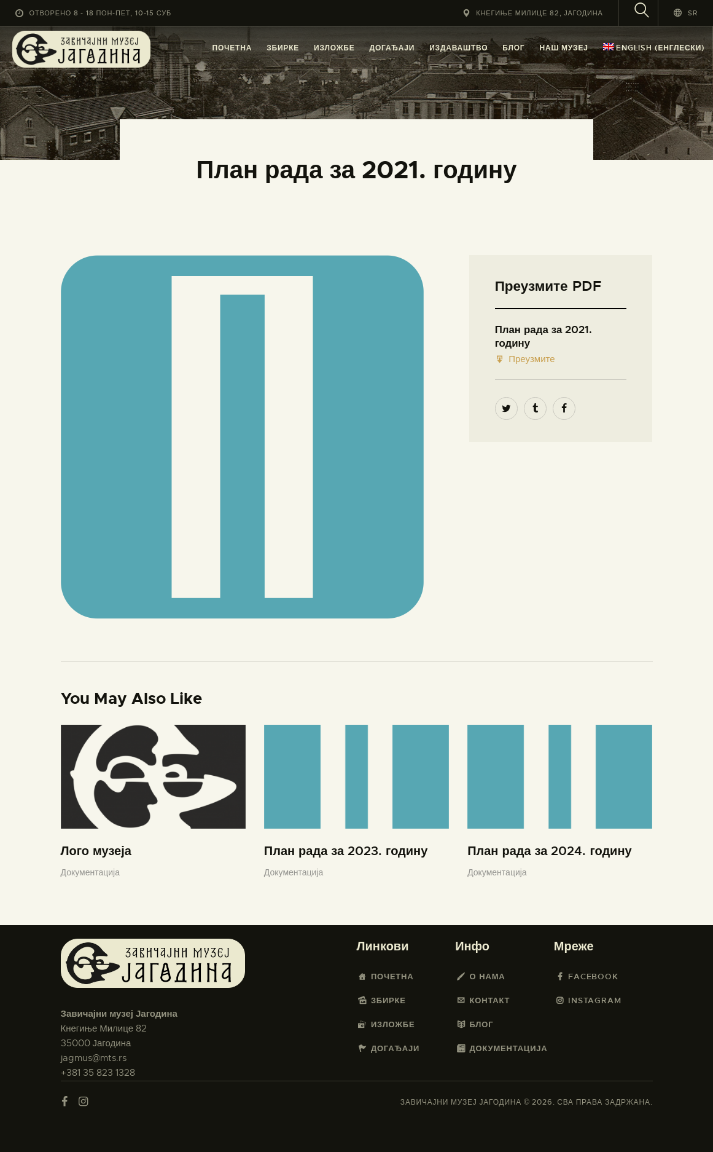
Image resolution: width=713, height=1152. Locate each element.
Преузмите (525, 359)
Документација (90, 872)
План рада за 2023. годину (345, 851)
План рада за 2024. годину (549, 851)
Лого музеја (96, 851)
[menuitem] (654, 48)
